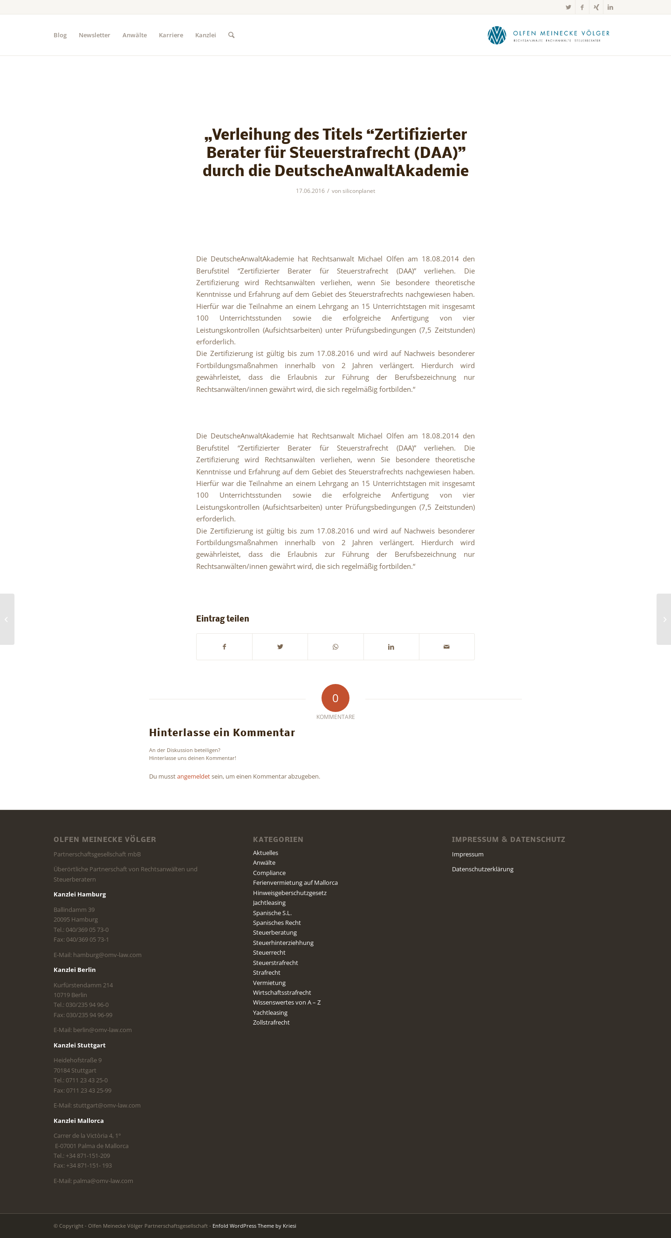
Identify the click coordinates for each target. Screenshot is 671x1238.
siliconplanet (358, 191)
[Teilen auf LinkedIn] (391, 647)
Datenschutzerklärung (483, 869)
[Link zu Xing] (596, 7)
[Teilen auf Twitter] (280, 647)
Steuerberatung (275, 932)
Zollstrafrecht (271, 1022)
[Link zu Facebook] (582, 7)
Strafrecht (267, 972)
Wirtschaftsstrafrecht (282, 992)
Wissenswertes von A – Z (287, 1002)
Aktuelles (265, 852)
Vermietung (269, 982)
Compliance (269, 873)
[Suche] (231, 34)
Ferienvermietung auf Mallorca (295, 882)
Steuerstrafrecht (275, 962)
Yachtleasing (270, 1012)
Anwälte (264, 862)
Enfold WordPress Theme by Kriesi (254, 1225)
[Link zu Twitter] (568, 7)
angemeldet (193, 776)
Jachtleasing (269, 902)
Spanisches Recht (277, 922)
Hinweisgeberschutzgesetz (290, 893)
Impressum (468, 854)
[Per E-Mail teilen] (446, 647)
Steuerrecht (269, 952)
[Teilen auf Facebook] (224, 647)
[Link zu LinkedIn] (610, 7)
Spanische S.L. (272, 913)
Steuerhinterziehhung (283, 942)
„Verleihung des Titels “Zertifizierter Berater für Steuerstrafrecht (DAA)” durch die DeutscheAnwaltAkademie (336, 154)
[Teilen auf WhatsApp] (335, 647)
